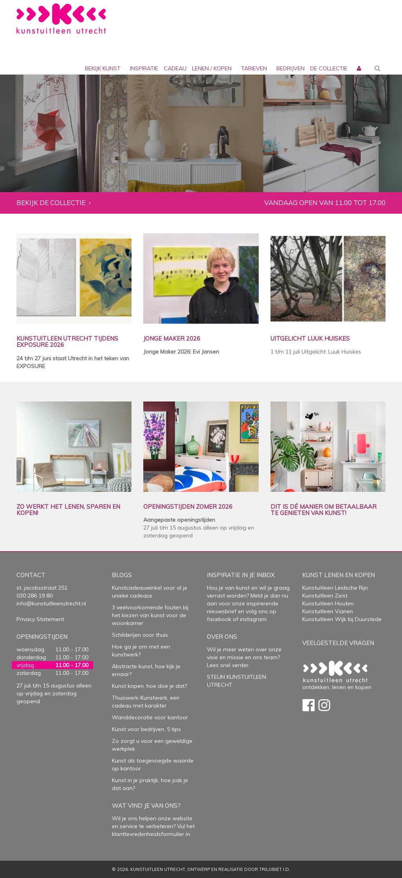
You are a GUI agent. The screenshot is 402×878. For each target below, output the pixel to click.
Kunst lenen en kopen (338, 575)
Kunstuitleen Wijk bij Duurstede (342, 619)
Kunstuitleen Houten (328, 603)
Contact (31, 575)
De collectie (328, 68)
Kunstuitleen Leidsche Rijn (335, 587)
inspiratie (144, 68)
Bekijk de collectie (51, 203)
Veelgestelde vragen (338, 643)
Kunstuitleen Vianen (327, 611)
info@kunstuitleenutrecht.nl (51, 603)
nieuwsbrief (221, 611)
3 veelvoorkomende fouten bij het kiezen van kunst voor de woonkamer (150, 615)
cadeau (175, 68)
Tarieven (254, 68)
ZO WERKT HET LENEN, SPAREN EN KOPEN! (68, 510)
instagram (253, 619)
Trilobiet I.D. (274, 869)
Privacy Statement (40, 619)
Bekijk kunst (103, 68)
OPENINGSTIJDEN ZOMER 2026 (187, 507)
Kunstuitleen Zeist (324, 595)
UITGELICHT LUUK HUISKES (310, 338)
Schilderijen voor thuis (140, 634)
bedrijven (290, 68)
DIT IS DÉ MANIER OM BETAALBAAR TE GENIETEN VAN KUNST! (323, 510)
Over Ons (222, 636)
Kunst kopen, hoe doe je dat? (149, 685)
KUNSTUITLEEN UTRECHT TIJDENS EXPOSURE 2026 (67, 341)
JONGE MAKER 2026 (171, 338)
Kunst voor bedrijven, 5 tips (146, 729)
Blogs (122, 575)
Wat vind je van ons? (146, 805)
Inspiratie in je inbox (241, 575)
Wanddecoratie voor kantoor (150, 717)
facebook (219, 619)
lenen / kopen (212, 68)
